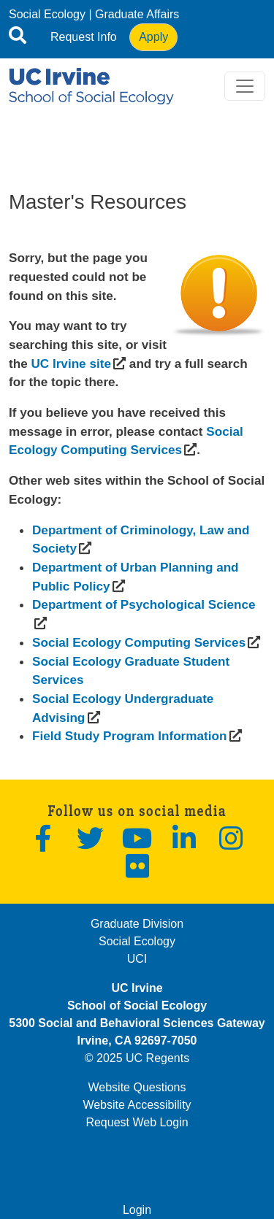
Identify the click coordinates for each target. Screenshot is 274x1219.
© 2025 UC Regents (137, 1058)
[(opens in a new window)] (70, 363)
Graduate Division (137, 924)
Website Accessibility (137, 1105)
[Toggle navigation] (244, 86)
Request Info (83, 37)
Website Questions (137, 1087)
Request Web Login (136, 1122)
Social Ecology (47, 14)
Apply (153, 37)
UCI (137, 959)
